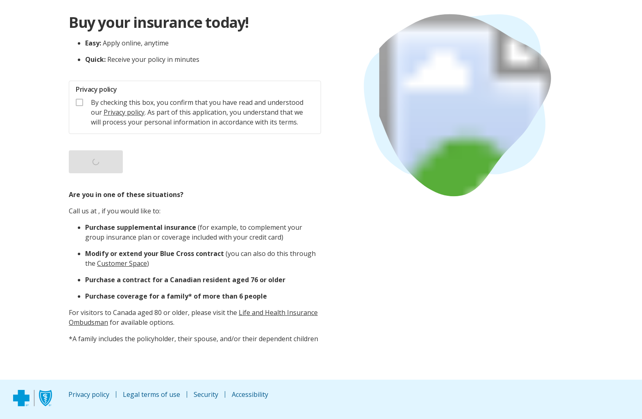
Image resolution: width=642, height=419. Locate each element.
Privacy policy (124, 112)
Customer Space (122, 263)
